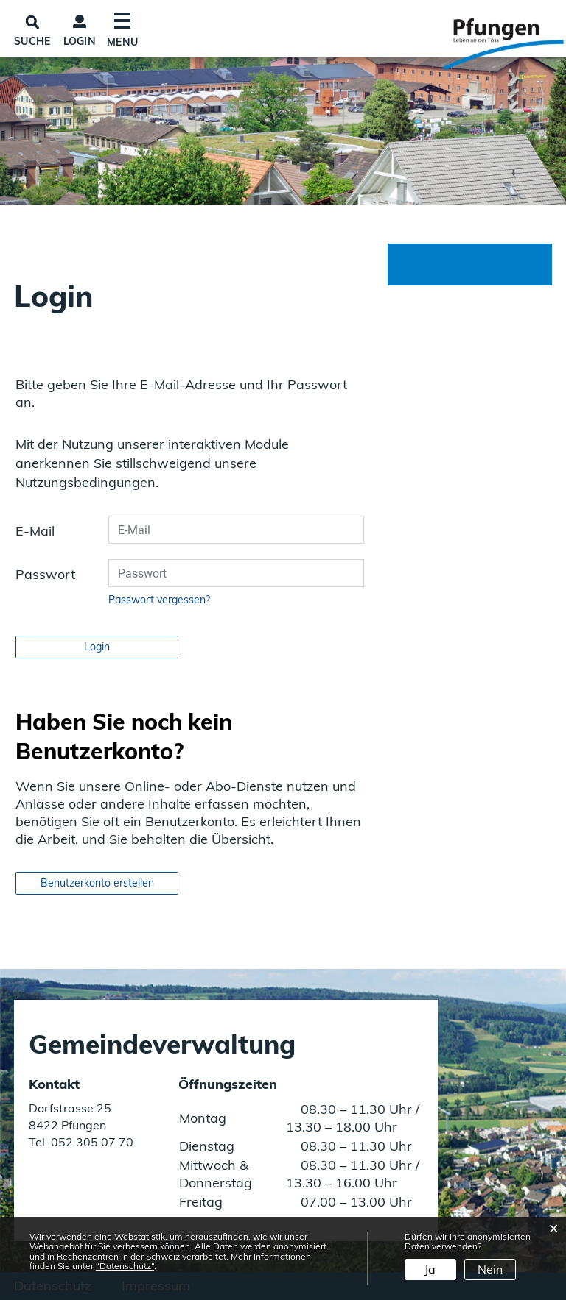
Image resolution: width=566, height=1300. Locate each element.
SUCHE (32, 41)
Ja (430, 1269)
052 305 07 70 (90, 1141)
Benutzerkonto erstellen (97, 882)
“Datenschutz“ (125, 1265)
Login (80, 41)
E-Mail (35, 530)
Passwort (45, 574)
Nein (490, 1269)
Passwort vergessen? (159, 599)
